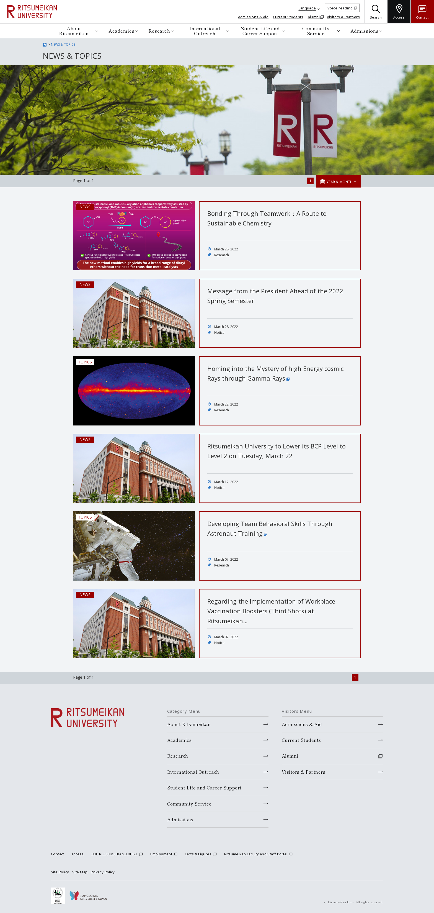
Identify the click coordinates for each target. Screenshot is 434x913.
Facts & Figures (198, 854)
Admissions (364, 30)
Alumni (314, 16)
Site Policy (60, 872)
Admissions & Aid (253, 16)
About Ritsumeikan (74, 31)
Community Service (315, 31)
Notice (219, 332)
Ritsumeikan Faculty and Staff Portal (255, 854)
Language (307, 8)
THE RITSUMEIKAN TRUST (114, 854)
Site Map (79, 872)
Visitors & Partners (343, 16)
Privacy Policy (103, 872)
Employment (161, 854)
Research (159, 30)
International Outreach (204, 31)
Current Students (288, 16)
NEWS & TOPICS (63, 44)
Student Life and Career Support (260, 31)
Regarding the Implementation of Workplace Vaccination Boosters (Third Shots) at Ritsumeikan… (271, 611)
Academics (121, 30)
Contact (57, 854)
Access (77, 854)
